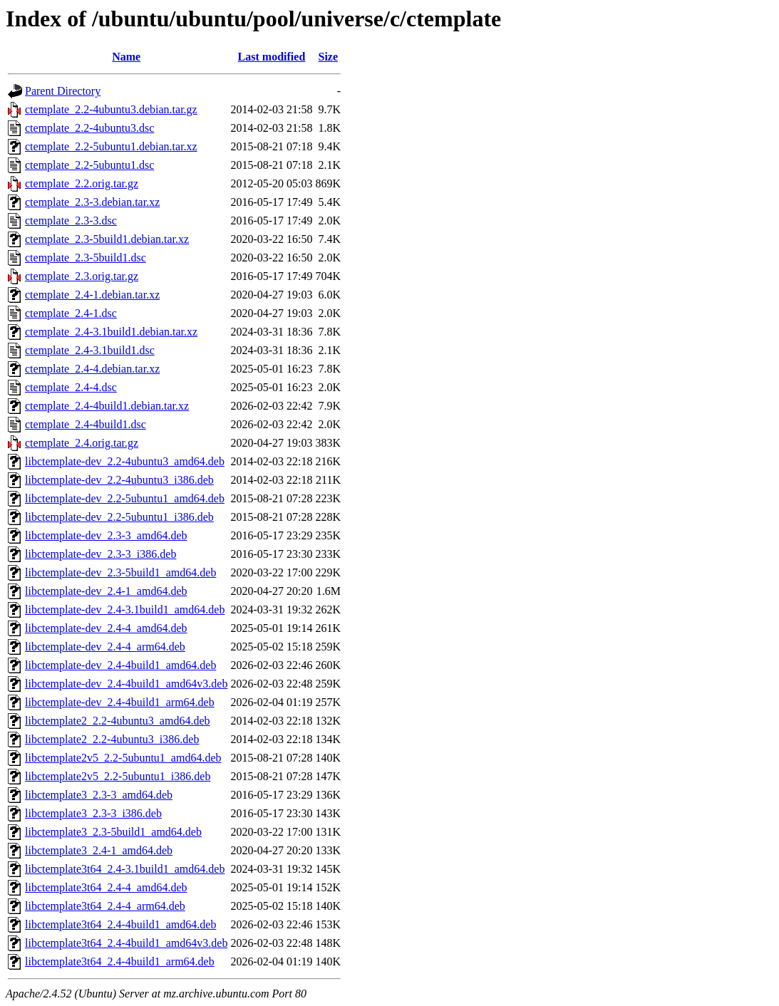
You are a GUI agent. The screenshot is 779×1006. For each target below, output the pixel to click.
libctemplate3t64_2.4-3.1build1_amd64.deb (125, 869)
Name (126, 57)
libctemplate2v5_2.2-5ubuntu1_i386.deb (117, 776)
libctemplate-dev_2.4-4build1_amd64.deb (120, 665)
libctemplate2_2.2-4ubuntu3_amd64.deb (117, 721)
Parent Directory (62, 91)
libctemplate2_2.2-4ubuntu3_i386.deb (112, 739)
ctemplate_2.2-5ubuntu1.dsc (89, 165)
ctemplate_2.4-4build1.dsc (85, 424)
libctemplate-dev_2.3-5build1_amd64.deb (120, 572)
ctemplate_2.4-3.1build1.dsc (90, 350)
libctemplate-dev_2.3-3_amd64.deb (106, 535)
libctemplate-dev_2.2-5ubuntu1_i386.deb (119, 517)
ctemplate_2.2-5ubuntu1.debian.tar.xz (111, 146)
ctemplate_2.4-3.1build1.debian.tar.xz (111, 332)
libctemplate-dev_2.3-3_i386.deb (100, 554)
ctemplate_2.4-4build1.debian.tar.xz (107, 406)
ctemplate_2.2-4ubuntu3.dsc (89, 128)
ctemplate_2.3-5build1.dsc (85, 258)
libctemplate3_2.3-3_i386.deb (93, 813)
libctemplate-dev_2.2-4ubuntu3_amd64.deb (125, 461)
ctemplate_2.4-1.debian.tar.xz (92, 295)
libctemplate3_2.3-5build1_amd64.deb (113, 832)
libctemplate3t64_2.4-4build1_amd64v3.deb (126, 943)
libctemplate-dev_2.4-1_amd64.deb (106, 591)
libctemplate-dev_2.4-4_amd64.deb (106, 628)
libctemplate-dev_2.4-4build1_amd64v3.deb (126, 684)
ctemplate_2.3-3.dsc (71, 220)
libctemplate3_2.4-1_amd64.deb (98, 850)
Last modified (272, 57)
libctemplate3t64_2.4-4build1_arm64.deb (120, 961)
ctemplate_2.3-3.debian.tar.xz (92, 202)
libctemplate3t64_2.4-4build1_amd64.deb (120, 924)
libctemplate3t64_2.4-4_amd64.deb (106, 887)
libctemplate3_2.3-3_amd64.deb (98, 795)
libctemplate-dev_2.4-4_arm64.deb (105, 647)
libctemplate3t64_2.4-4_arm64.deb (105, 906)
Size (329, 57)
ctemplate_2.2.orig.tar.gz (81, 183)
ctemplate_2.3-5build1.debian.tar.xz (107, 239)
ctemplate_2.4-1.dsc (71, 313)
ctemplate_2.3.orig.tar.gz (81, 276)
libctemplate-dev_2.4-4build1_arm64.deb (120, 702)
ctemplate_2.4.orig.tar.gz (81, 443)
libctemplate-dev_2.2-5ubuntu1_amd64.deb (125, 498)
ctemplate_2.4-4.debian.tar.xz (92, 369)
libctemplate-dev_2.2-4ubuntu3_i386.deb (119, 480)
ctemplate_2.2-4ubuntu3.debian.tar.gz (111, 109)
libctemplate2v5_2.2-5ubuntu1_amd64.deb (123, 758)
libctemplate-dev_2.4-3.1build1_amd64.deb (125, 609)
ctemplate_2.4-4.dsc (71, 387)
